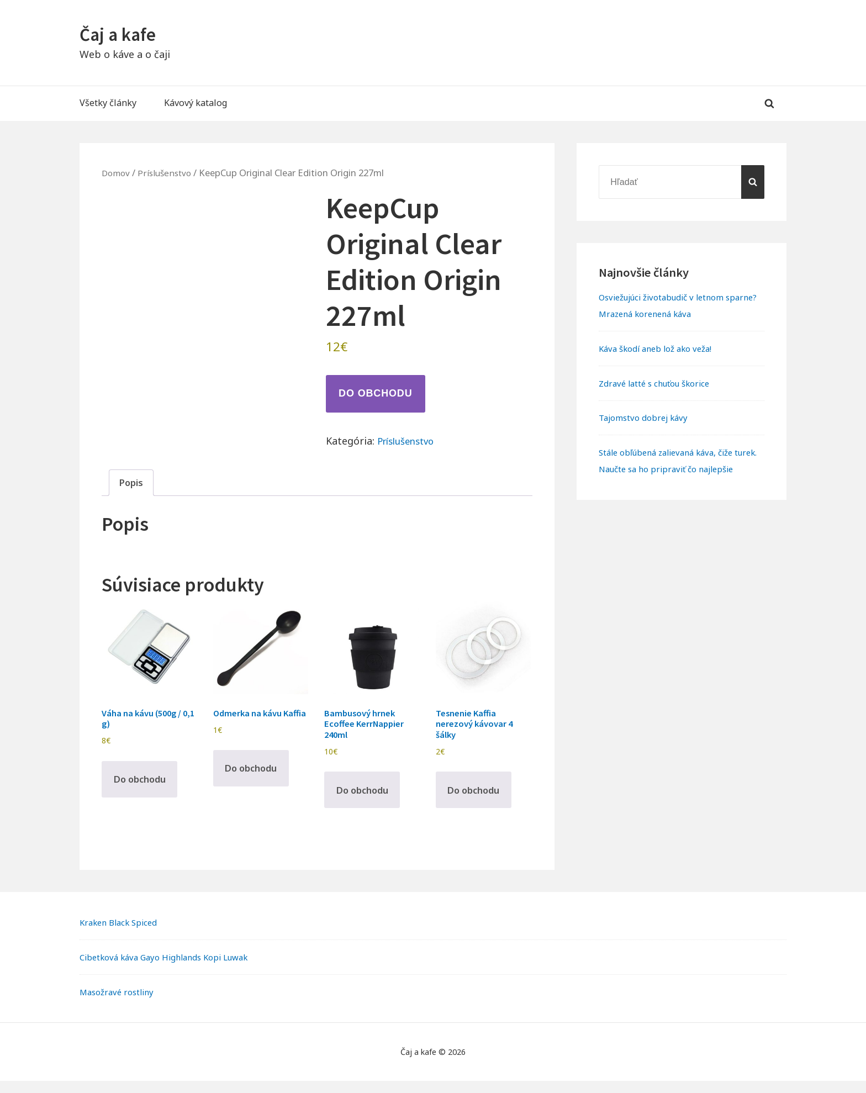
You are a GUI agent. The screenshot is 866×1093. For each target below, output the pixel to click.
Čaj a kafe (121, 34)
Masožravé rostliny (120, 1004)
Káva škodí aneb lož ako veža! (660, 348)
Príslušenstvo (168, 172)
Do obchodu (375, 393)
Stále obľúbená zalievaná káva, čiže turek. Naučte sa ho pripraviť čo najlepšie (673, 469)
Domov (117, 172)
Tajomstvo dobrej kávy (646, 417)
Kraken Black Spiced (122, 935)
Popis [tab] (132, 483)
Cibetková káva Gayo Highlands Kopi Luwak (172, 969)
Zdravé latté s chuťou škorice (660, 383)
